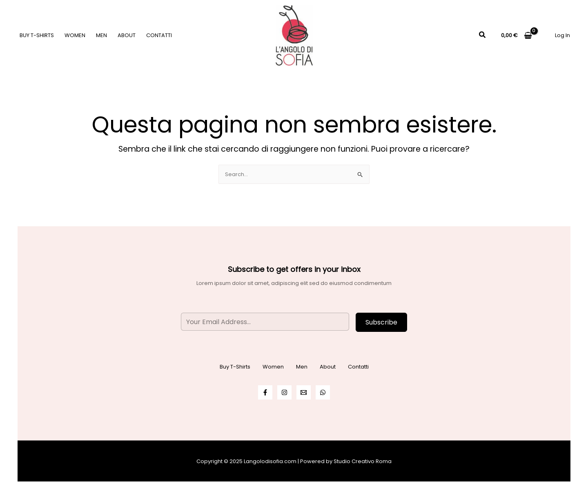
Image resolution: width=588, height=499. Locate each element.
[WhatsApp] (323, 392)
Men (101, 35)
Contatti (159, 35)
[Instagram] (284, 392)
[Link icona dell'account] (562, 35)
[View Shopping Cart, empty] (516, 35)
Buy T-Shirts (37, 35)
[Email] (303, 392)
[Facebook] (265, 392)
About (127, 35)
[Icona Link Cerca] (482, 35)
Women (75, 35)
